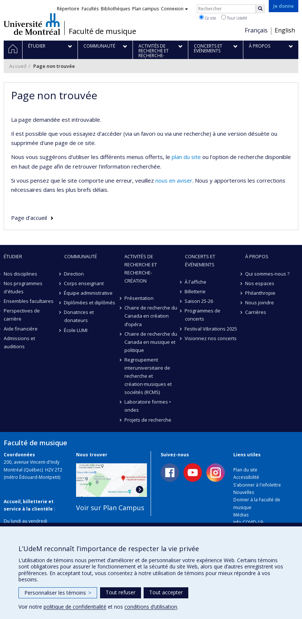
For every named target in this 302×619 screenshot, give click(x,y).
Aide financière (21, 328)
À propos (256, 256)
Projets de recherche (147, 419)
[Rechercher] (260, 8)
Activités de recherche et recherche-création (140, 268)
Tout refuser (120, 592)
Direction (74, 273)
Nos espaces (259, 283)
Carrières (255, 312)
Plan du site (245, 470)
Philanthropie (260, 293)
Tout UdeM (234, 18)
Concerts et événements (200, 260)
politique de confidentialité (75, 606)
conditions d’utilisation (150, 606)
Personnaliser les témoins (57, 592)
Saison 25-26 (199, 301)
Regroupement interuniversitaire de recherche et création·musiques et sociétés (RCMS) (148, 375)
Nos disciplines (20, 273)
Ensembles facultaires (29, 301)
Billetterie (195, 291)
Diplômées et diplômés (90, 302)
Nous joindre (259, 302)
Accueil (18, 66)
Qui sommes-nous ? (267, 273)
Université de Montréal (32, 24)
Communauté (80, 256)
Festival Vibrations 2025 (211, 328)
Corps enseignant (84, 283)
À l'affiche (196, 282)
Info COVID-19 (248, 522)
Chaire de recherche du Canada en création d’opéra (150, 315)
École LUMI (76, 330)
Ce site (207, 18)
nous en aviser (173, 180)
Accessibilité (246, 477)
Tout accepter (166, 592)
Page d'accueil (29, 217)
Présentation (139, 298)
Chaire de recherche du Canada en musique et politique (150, 342)
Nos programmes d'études (23, 287)
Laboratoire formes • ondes (147, 405)
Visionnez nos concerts (211, 338)
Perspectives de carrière (22, 314)
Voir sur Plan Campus (110, 507)
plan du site (186, 156)
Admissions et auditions (19, 342)
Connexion (174, 9)
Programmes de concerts (203, 314)
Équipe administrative (88, 293)
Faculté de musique (102, 31)
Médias (240, 515)
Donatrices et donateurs (79, 316)
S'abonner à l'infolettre (257, 485)
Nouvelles (243, 492)
